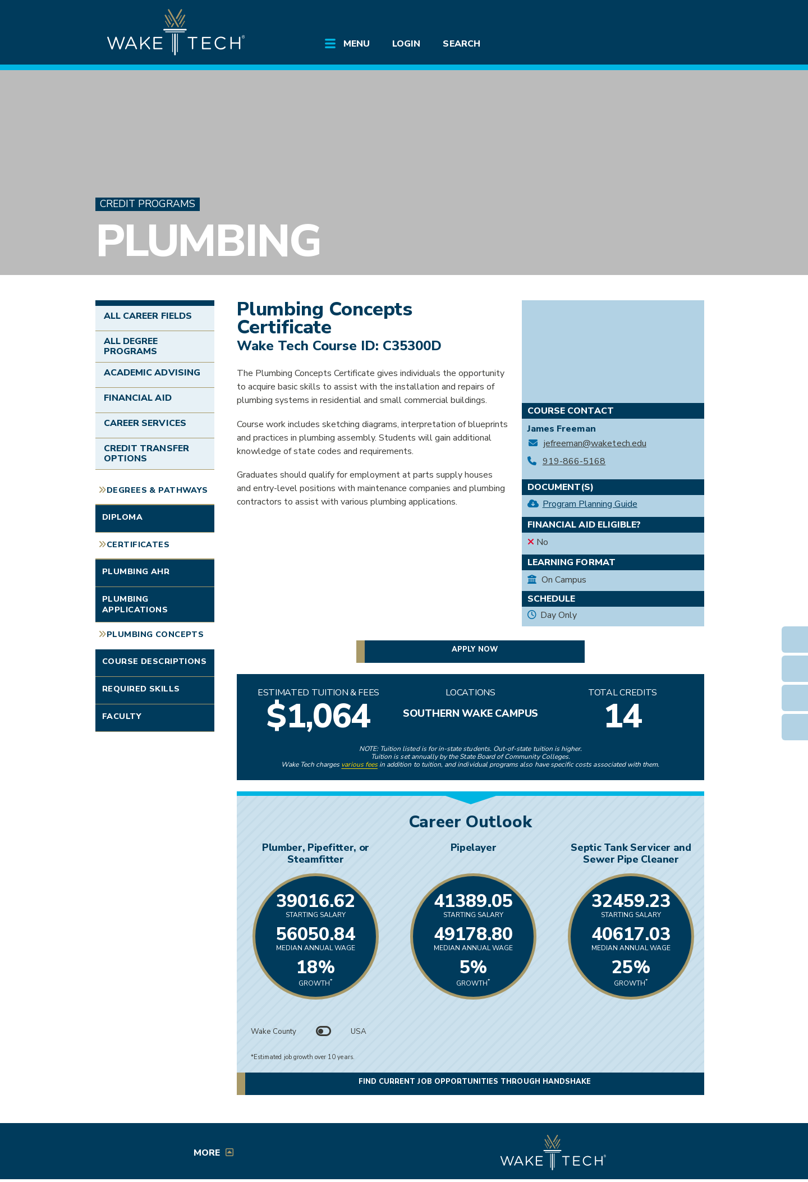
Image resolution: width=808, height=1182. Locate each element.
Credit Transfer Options (146, 453)
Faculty (121, 716)
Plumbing (207, 241)
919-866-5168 (574, 462)
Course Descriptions (154, 661)
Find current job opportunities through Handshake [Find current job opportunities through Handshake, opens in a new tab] (475, 1082)
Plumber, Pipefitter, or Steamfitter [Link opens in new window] (311, 853)
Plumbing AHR (135, 571)
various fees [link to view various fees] (359, 764)
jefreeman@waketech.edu (595, 444)
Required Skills (141, 688)
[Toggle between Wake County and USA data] (324, 1032)
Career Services (145, 423)
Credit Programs (147, 204)
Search (461, 44)
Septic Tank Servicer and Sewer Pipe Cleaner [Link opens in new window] (629, 853)
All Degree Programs (131, 346)
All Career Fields (148, 316)
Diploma (122, 517)
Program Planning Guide (590, 504)
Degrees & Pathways (157, 490)
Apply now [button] (474, 649)
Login (406, 44)
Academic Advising (152, 372)
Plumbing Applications (135, 604)
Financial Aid (138, 398)
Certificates (138, 544)
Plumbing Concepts (155, 634)
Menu (356, 44)
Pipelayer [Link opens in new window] (471, 847)
